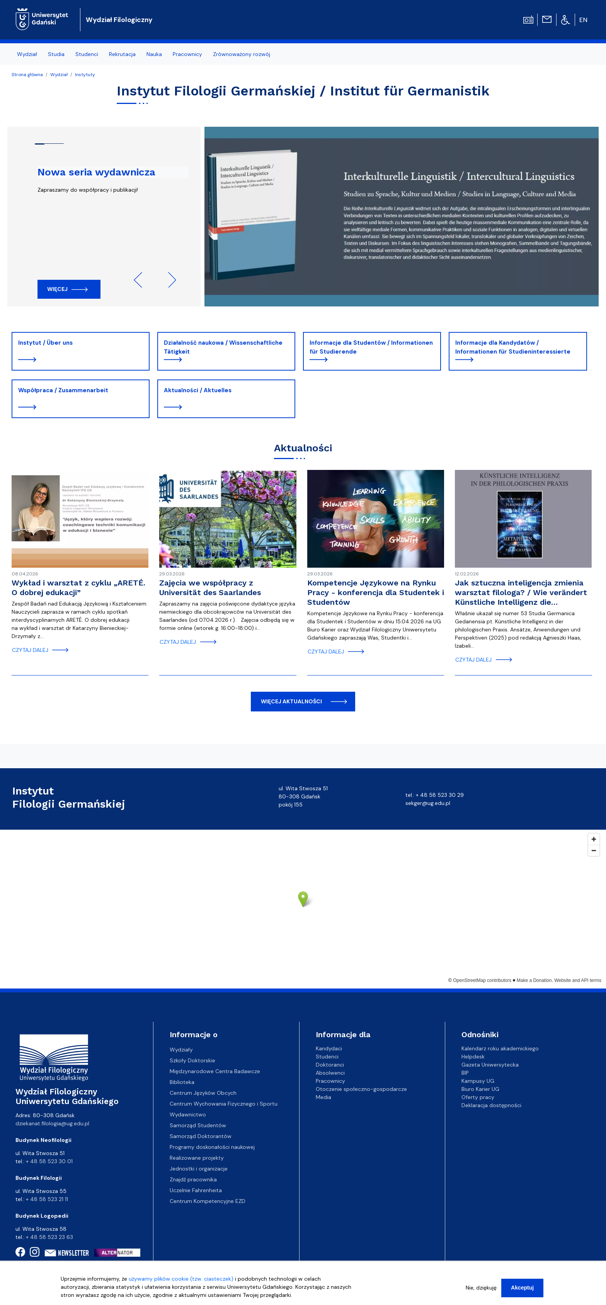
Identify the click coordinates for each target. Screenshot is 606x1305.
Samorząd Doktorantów (201, 1136)
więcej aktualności (291, 701)
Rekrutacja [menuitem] (122, 54)
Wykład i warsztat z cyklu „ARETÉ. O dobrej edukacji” (78, 587)
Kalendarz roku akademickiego (500, 1048)
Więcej (57, 289)
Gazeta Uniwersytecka (490, 1064)
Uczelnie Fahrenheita (196, 1190)
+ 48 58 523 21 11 (47, 1199)
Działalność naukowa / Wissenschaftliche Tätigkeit (223, 347)
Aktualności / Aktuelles (198, 390)
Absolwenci (330, 1072)
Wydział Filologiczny (119, 19)
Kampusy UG (477, 1080)
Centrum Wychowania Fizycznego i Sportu (223, 1103)
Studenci (327, 1056)
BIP (465, 1072)
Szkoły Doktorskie (192, 1060)
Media (323, 1097)
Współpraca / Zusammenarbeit (63, 390)
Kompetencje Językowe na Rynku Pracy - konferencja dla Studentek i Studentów (375, 592)
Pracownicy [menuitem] (187, 54)
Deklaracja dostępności (491, 1105)
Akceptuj (522, 1288)
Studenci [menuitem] (86, 54)
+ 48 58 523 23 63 (49, 1237)
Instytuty (85, 74)
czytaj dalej (30, 650)
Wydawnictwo (188, 1114)
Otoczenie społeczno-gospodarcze (361, 1089)
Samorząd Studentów (198, 1125)
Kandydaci (329, 1048)
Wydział (59, 74)
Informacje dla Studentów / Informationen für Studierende (371, 347)
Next (168, 280)
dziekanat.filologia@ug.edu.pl (52, 1123)
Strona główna (27, 74)
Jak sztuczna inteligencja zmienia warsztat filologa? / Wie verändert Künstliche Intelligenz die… (521, 592)
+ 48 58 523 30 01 (49, 1161)
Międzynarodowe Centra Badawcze (215, 1071)
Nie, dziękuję (481, 1287)
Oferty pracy (477, 1097)
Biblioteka (182, 1082)
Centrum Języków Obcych (203, 1092)
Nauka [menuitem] (154, 54)
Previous (141, 280)
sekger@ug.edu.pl (427, 803)
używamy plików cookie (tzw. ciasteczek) (181, 1278)
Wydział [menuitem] (27, 54)
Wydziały (181, 1049)
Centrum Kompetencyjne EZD (207, 1201)
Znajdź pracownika (193, 1179)
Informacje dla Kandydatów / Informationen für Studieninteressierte (512, 347)
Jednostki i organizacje (199, 1168)
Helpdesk (473, 1056)
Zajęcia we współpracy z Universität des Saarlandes (210, 587)
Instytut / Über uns (45, 343)
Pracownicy (330, 1080)
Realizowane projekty (197, 1157)
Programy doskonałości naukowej (212, 1146)
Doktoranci (330, 1064)
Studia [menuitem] (56, 54)
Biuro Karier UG (480, 1089)
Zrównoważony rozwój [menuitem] (241, 54)
